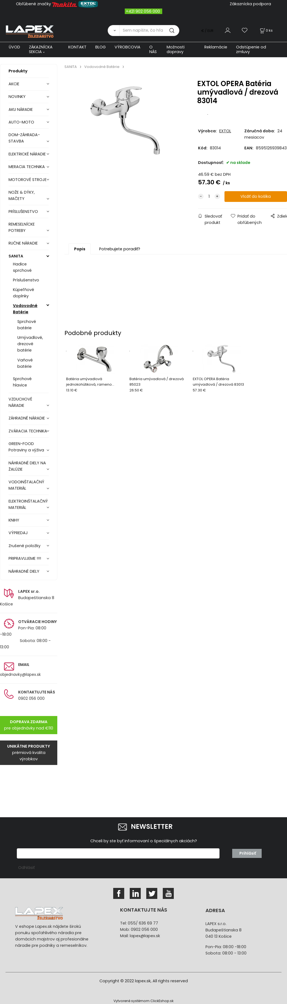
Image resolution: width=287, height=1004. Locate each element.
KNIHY (14, 520)
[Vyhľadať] (114, 30)
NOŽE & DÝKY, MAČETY (22, 195)
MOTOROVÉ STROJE (28, 179)
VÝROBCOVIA (127, 47)
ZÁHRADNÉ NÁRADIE (27, 418)
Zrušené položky (24, 545)
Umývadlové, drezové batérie (30, 344)
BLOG (100, 47)
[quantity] (209, 196)
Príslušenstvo (26, 280)
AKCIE (14, 84)
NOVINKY (17, 96)
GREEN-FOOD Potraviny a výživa (26, 447)
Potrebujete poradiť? (119, 249)
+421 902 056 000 (143, 11)
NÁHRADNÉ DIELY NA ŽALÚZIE (27, 466)
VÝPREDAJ (18, 533)
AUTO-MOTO (21, 122)
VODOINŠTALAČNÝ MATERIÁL (26, 485)
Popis (79, 249)
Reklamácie (215, 47)
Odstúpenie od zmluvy (251, 49)
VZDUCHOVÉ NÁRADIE (20, 402)
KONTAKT (77, 47)
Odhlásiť (26, 867)
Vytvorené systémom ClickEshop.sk (143, 1000)
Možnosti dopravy (176, 49)
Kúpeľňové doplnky (23, 293)
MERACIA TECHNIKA (27, 166)
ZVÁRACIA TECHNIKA (28, 431)
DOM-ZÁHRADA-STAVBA (24, 138)
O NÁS (153, 49)
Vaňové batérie (25, 363)
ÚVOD (14, 47)
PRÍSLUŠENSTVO (23, 211)
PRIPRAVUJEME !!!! (25, 558)
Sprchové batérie (26, 325)
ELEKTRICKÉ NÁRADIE (27, 154)
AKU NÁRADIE (21, 109)
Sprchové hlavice (22, 382)
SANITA (16, 256)
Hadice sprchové (22, 267)
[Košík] (266, 30)
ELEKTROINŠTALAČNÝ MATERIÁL (28, 504)
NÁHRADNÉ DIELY (24, 571)
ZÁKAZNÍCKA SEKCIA (41, 49)
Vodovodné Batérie (25, 309)
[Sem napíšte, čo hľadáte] (149, 30)
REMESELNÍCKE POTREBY (22, 227)
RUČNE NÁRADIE (23, 243)
